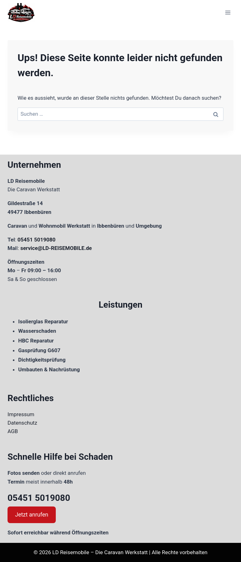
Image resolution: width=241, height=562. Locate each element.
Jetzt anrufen (31, 514)
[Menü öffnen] (227, 12)
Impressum (21, 414)
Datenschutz (22, 423)
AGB (13, 431)
